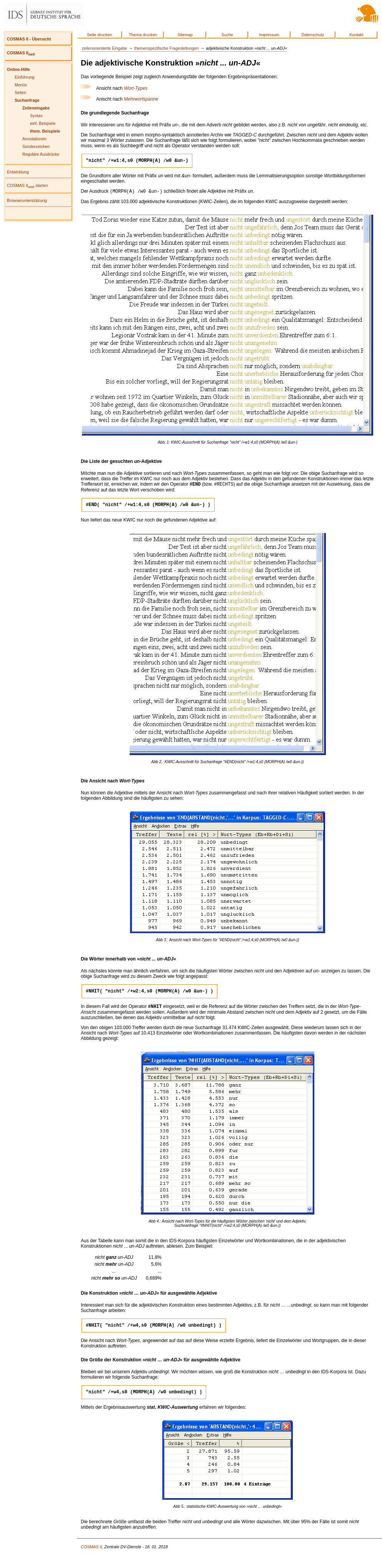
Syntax (36, 115)
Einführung (25, 77)
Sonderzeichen (36, 146)
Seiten (20, 92)
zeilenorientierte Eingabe (104, 48)
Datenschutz (312, 34)
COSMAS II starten (27, 185)
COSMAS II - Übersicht (29, 39)
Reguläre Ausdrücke (40, 154)
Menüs (21, 84)
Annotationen (34, 138)
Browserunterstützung (27, 200)
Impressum (269, 34)
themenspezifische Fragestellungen (166, 48)
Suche (227, 34)
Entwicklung (18, 172)
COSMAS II (21, 52)
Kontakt (356, 34)
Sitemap (185, 34)
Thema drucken (143, 34)
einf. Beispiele (42, 123)
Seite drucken (99, 34)
